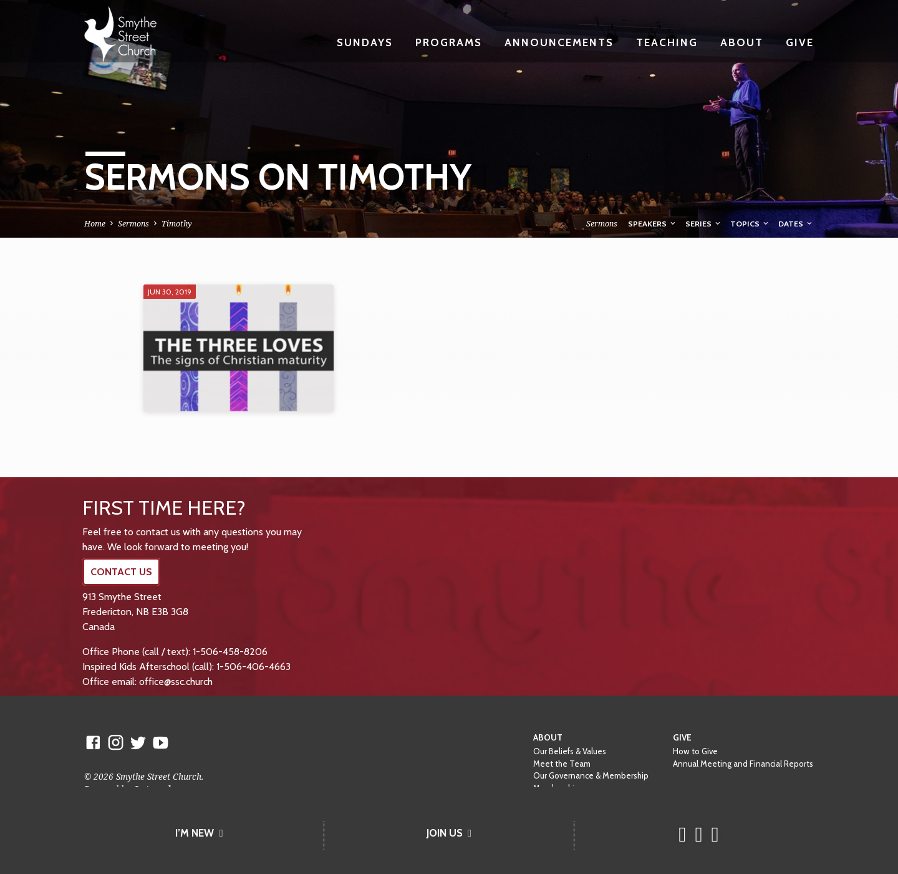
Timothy (177, 223)
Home (94, 223)
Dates (796, 223)
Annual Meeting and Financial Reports (743, 764)
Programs (448, 42)
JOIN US (449, 833)
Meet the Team (562, 764)
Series (703, 223)
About (741, 42)
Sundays (365, 42)
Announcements (559, 42)
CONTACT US (121, 572)
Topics (750, 223)
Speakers (652, 223)
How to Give (695, 751)
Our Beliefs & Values (569, 751)
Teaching (667, 42)
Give (800, 42)
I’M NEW (199, 833)
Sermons (133, 223)
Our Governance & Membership (591, 775)
